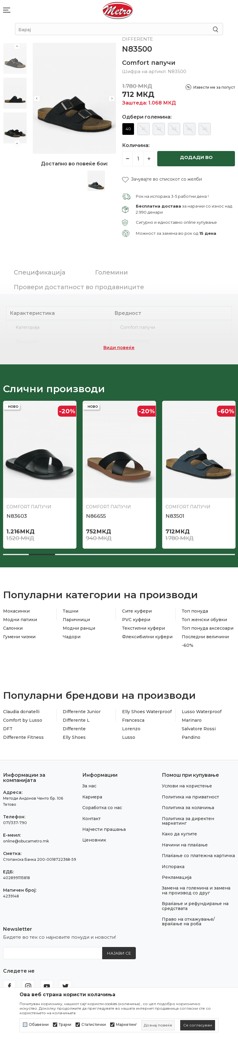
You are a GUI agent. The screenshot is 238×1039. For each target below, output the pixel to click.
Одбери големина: (147, 117)
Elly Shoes (74, 737)
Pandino (191, 737)
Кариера (92, 797)
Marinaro (192, 720)
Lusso (128, 737)
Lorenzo (131, 728)
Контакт (91, 818)
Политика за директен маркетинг (188, 821)
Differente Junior (82, 711)
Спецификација (39, 272)
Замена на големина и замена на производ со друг (196, 890)
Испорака (173, 866)
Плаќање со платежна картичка (198, 855)
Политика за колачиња (188, 807)
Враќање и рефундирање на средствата (195, 906)
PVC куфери (136, 619)
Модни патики (20, 619)
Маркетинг (126, 1024)
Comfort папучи (148, 62)
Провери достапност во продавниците (79, 287)
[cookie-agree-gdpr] (197, 1025)
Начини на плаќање (185, 845)
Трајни (65, 1024)
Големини (111, 272)
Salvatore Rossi (199, 728)
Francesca (133, 720)
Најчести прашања (104, 829)
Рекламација (177, 877)
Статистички (93, 1024)
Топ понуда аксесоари (207, 628)
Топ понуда (195, 611)
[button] (162, 179)
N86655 (96, 516)
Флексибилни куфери (147, 636)
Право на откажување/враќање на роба (188, 921)
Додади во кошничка (196, 160)
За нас (89, 786)
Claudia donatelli (21, 711)
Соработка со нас (102, 807)
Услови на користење (187, 786)
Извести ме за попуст (214, 87)
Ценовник (94, 840)
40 (128, 128)
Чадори (71, 636)
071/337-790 (15, 822)
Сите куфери (137, 611)
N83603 (16, 516)
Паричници (76, 619)
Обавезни (39, 1024)
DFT (8, 728)
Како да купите (179, 834)
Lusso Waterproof (201, 711)
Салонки (13, 628)
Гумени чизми (19, 636)
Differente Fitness (23, 737)
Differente (74, 728)
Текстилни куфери (143, 628)
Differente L (76, 720)
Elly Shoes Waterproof (147, 711)
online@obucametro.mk (26, 841)
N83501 (174, 516)
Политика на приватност (190, 797)
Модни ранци (79, 628)
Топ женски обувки (204, 619)
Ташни (70, 611)
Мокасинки (16, 611)
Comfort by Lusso (22, 720)
